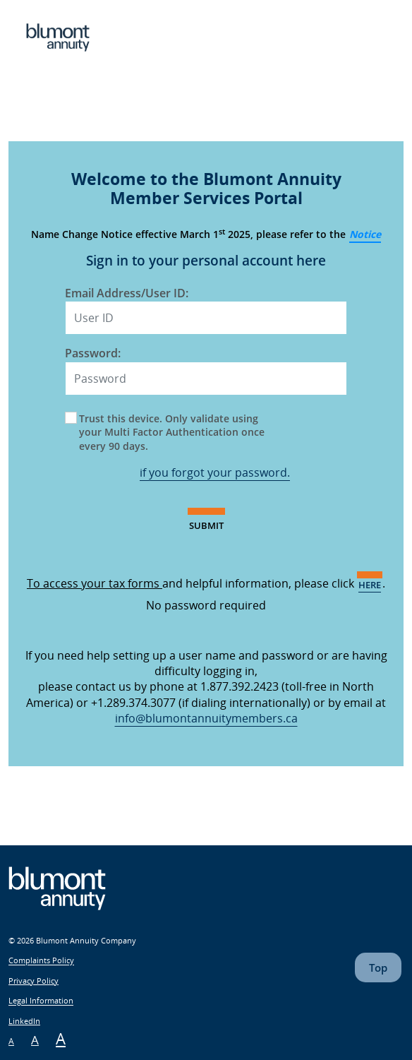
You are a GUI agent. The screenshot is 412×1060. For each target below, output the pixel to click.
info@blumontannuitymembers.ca (206, 718)
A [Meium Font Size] (35, 1040)
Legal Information (40, 1001)
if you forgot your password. (215, 472)
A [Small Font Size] (11, 1041)
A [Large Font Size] (61, 1038)
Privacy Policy (33, 980)
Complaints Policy (41, 960)
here (369, 584)
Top (378, 967)
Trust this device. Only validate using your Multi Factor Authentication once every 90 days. (172, 432)
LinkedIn (24, 1021)
